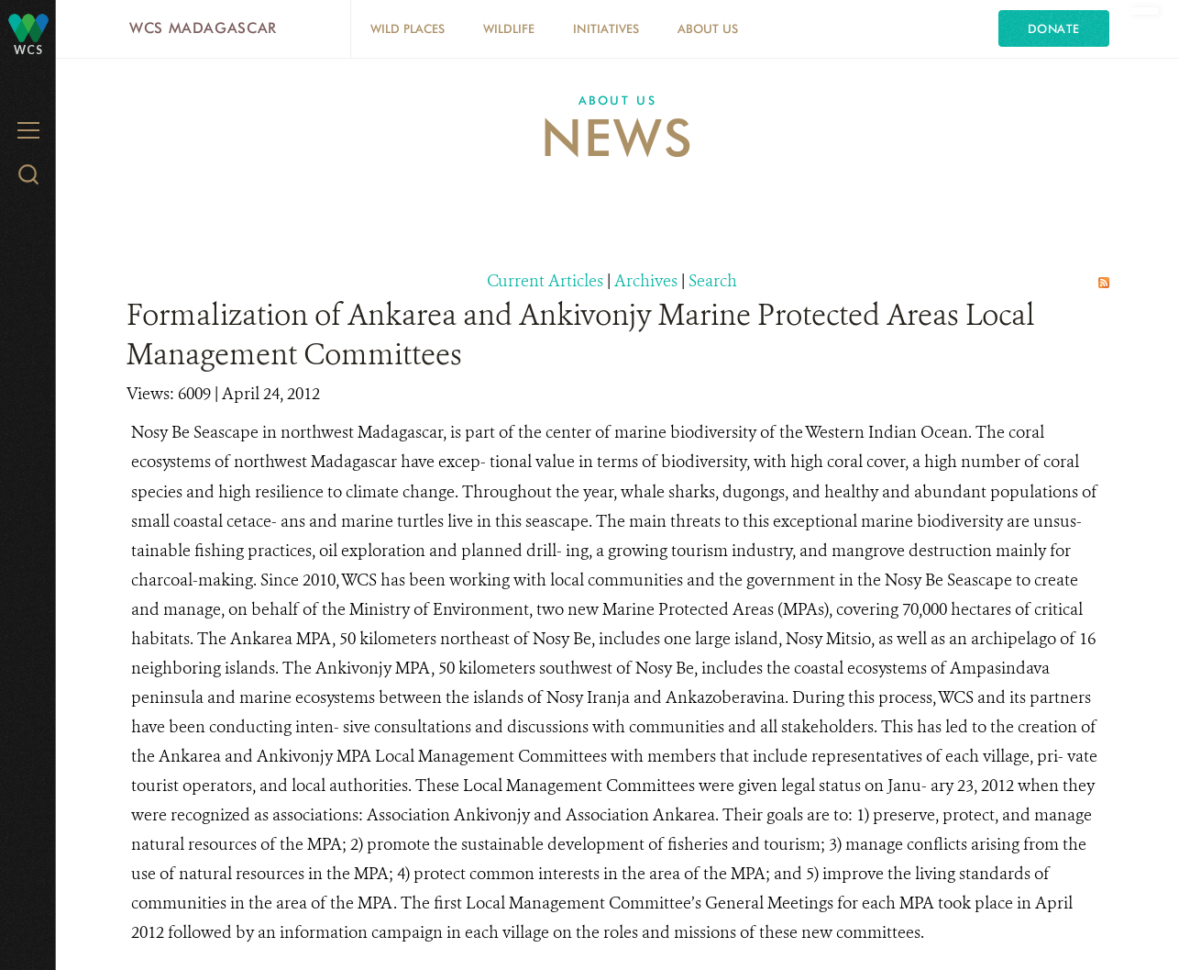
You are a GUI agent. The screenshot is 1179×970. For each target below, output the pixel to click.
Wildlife (508, 28)
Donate (1054, 28)
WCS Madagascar (203, 28)
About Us (708, 28)
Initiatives (606, 28)
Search (713, 281)
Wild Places (407, 28)
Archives (646, 281)
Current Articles (545, 281)
